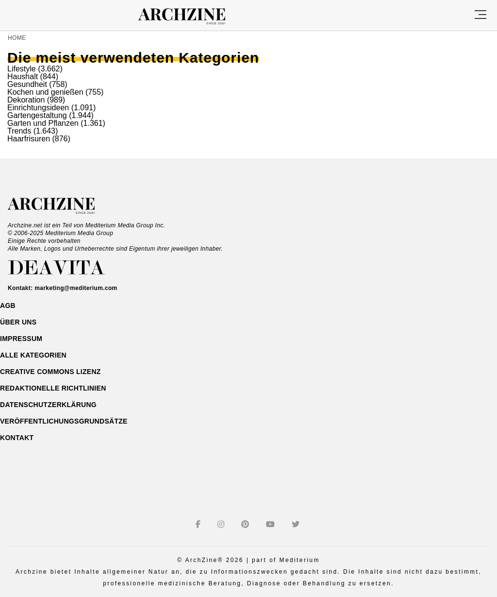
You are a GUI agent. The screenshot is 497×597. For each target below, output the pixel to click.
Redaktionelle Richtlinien (53, 388)
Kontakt (16, 438)
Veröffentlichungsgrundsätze (64, 421)
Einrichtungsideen (38, 107)
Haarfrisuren (28, 139)
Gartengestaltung (37, 115)
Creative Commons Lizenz (50, 371)
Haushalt (22, 76)
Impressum (21, 338)
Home (17, 37)
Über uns (18, 322)
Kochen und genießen (45, 92)
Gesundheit (27, 84)
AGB (8, 305)
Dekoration (26, 100)
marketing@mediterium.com (75, 288)
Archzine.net (60, 206)
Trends (19, 131)
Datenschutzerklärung (48, 405)
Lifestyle (21, 69)
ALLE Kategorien (33, 355)
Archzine (190, 16)
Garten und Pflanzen (43, 123)
